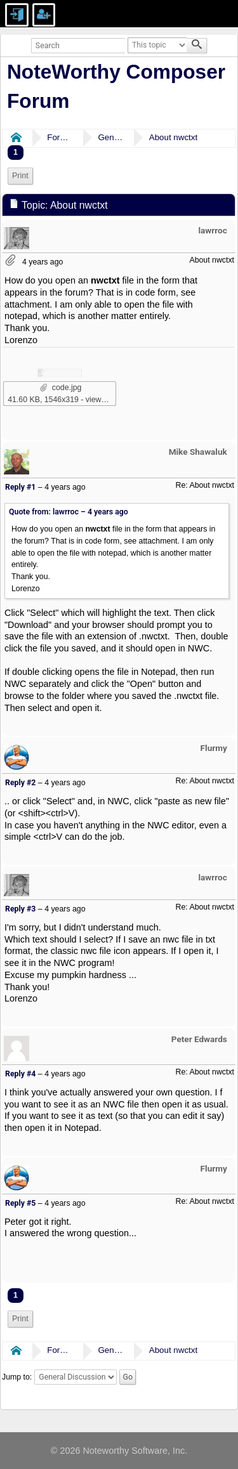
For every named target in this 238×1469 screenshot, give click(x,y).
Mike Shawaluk (198, 452)
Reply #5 (20, 1203)
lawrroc (213, 230)
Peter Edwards (199, 1039)
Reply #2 (20, 782)
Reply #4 (20, 1073)
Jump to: (17, 1377)
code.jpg (60, 387)
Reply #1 (20, 487)
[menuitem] (20, 176)
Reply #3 (20, 908)
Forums (59, 137)
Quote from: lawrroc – (68, 511)
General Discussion (110, 137)
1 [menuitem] (15, 152)
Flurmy (214, 748)
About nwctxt (173, 137)
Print (20, 175)
